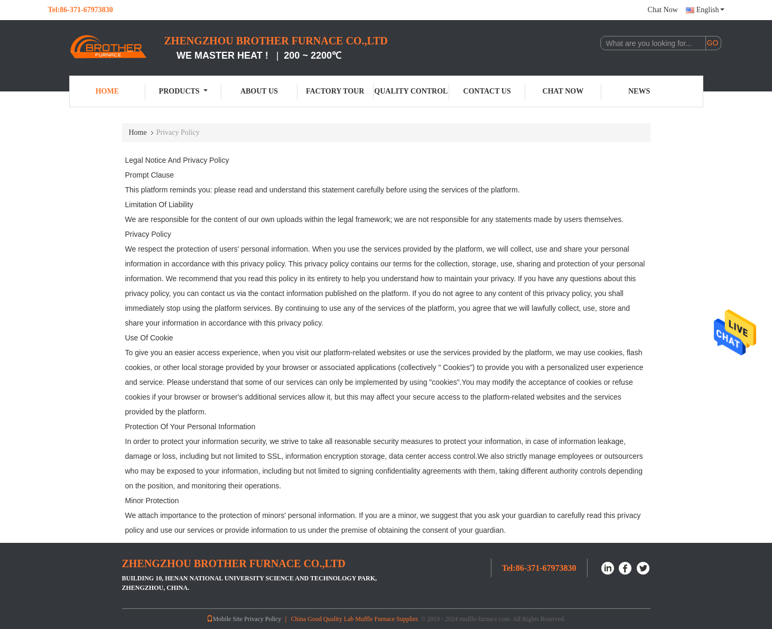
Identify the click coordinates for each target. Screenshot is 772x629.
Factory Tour (335, 91)
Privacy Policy (262, 619)
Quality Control (411, 91)
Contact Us (487, 91)
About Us (259, 91)
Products (183, 91)
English (710, 10)
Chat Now (663, 10)
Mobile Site (225, 619)
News (639, 91)
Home (107, 91)
